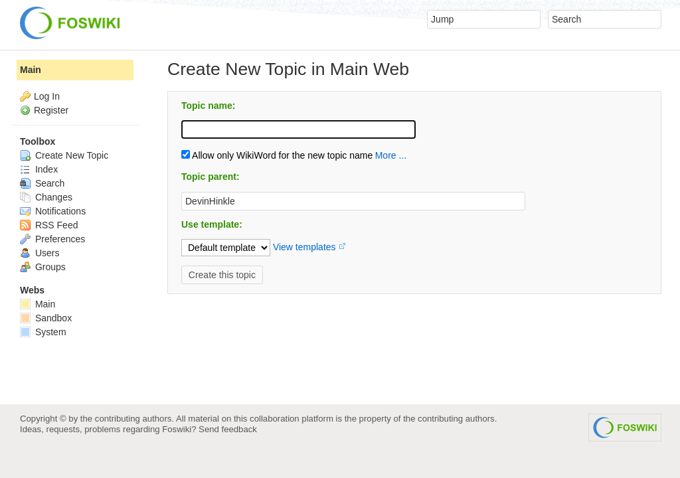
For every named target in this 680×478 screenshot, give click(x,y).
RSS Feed (49, 225)
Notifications (53, 211)
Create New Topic (64, 155)
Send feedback (228, 429)
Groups (43, 267)
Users (39, 253)
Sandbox (46, 318)
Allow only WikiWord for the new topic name (277, 155)
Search (42, 183)
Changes (46, 197)
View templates (304, 247)
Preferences (52, 239)
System (43, 332)
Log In (47, 96)
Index (39, 169)
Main (30, 69)
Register (51, 110)
